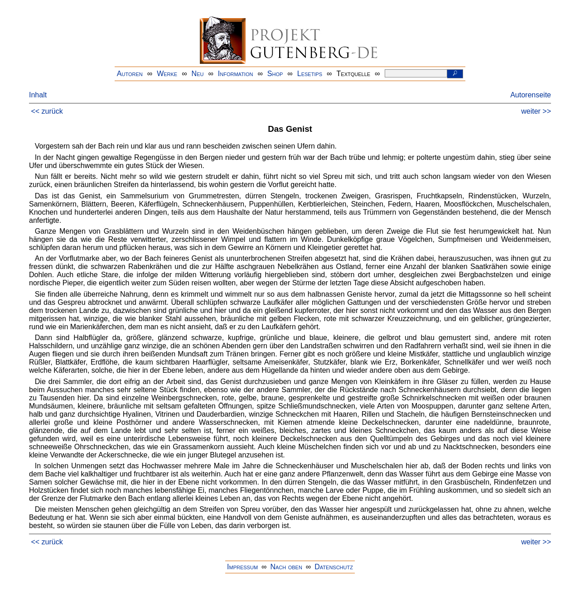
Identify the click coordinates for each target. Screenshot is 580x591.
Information (235, 73)
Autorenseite (530, 95)
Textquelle (354, 73)
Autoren (130, 73)
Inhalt (38, 95)
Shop (275, 73)
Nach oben (286, 567)
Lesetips (309, 73)
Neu (198, 73)
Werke (167, 73)
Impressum (242, 567)
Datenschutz (333, 567)
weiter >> (536, 111)
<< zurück (47, 111)
